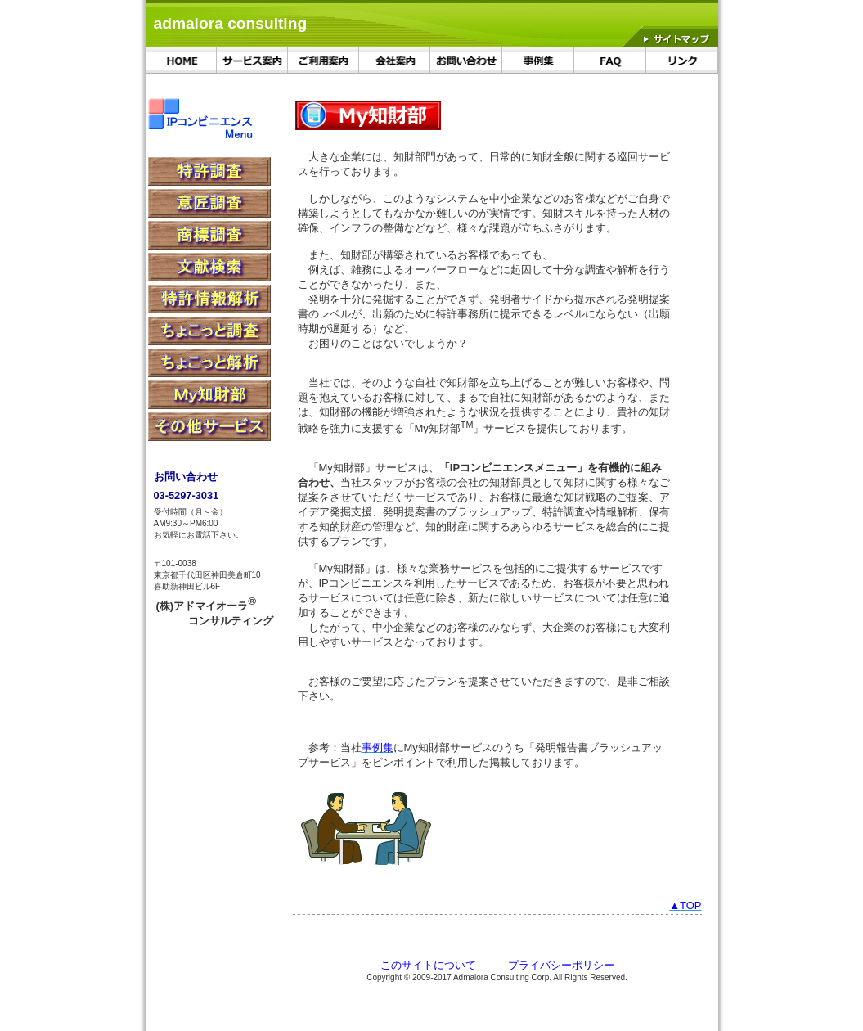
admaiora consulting (231, 23)
